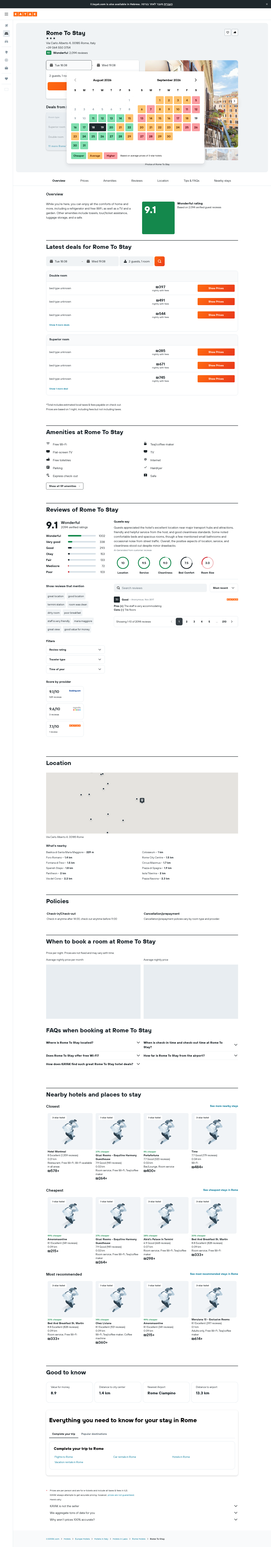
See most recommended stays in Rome (214, 1274)
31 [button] (84, 145)
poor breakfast (72, 612)
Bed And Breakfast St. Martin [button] (210, 1239)
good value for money (77, 629)
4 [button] (93, 109)
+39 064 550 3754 (58, 47)
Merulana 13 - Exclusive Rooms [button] (211, 1319)
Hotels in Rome (181, 1457)
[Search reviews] (163, 588)
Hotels (67, 1538)
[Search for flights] (6, 25)
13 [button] (111, 118)
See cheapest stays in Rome (220, 1190)
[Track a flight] (6, 60)
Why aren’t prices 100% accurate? (144, 1519)
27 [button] (111, 136)
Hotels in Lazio (120, 1538)
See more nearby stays (224, 1106)
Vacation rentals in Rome (69, 1462)
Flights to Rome (64, 1457)
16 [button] (75, 127)
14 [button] (120, 118)
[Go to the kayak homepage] (25, 14)
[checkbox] (65, 694)
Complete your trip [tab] (63, 1434)
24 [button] (84, 136)
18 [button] (93, 127)
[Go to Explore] (6, 52)
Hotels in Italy (101, 1538)
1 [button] (129, 100)
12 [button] (102, 118)
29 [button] (129, 136)
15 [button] (129, 118)
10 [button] (84, 118)
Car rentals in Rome (124, 1457)
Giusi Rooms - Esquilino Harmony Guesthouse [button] (116, 1157)
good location (76, 596)
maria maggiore (83, 621)
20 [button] (111, 127)
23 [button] (75, 136)
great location (56, 596)
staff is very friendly (59, 621)
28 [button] (120, 136)
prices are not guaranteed (121, 1495)
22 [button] (129, 127)
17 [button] (84, 127)
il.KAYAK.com (52, 1538)
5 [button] (102, 109)
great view (54, 629)
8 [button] (129, 109)
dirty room (54, 612)
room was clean (78, 604)
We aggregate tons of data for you (144, 1512)
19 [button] (102, 127)
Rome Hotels (138, 1538)
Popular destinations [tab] (94, 1434)
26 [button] (102, 136)
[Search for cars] (6, 41)
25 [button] (93, 136)
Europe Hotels (82, 1538)
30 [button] (75, 145)
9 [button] (75, 118)
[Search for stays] (6, 33)
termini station (56, 604)
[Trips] (6, 78)
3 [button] (84, 109)
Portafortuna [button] (151, 1155)
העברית (168, 4)
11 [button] (93, 118)
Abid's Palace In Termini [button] (158, 1239)
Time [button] (195, 1151)
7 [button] (120, 109)
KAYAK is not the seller (144, 1506)
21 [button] (120, 127)
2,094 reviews (78, 53)
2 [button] (75, 109)
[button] (267, 4)
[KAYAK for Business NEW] (6, 68)
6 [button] (111, 109)
